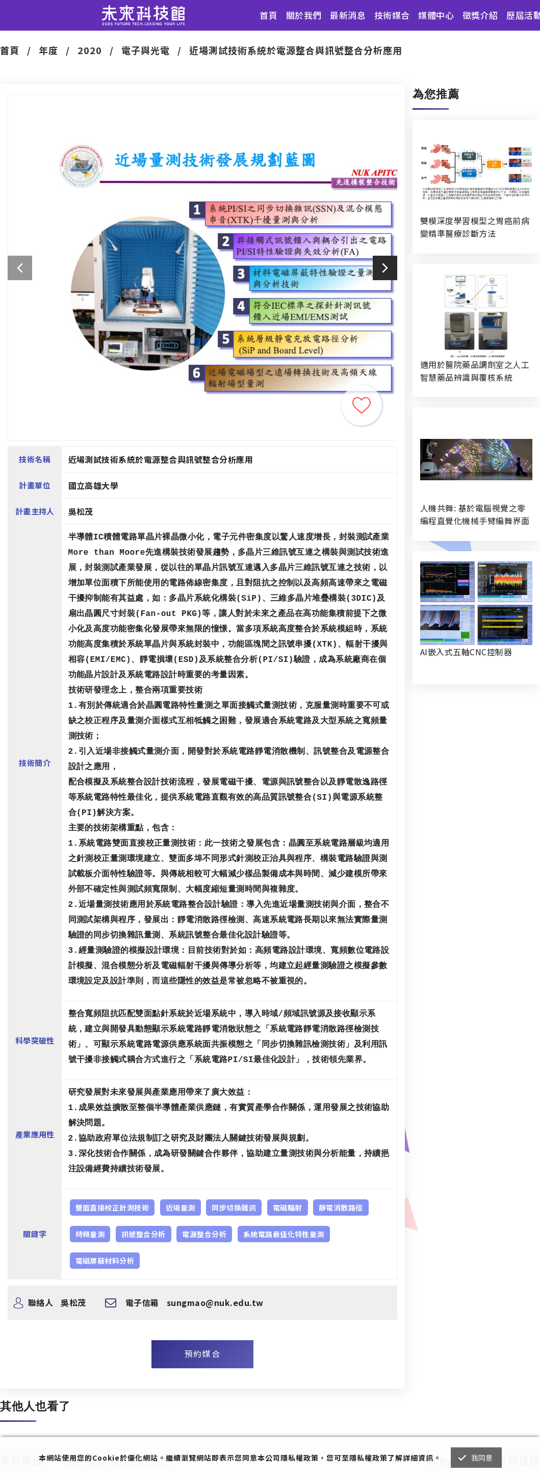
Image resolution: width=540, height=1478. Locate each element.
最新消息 (348, 15)
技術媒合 (392, 15)
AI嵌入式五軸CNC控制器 (466, 652)
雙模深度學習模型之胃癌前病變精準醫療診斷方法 (474, 226)
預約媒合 (202, 1353)
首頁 (268, 15)
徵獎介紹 (480, 15)
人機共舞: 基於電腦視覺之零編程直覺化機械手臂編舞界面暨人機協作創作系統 (474, 514)
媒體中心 (436, 15)
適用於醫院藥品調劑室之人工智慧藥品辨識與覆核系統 (474, 370)
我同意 (482, 1457)
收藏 (361, 405)
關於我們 (304, 15)
